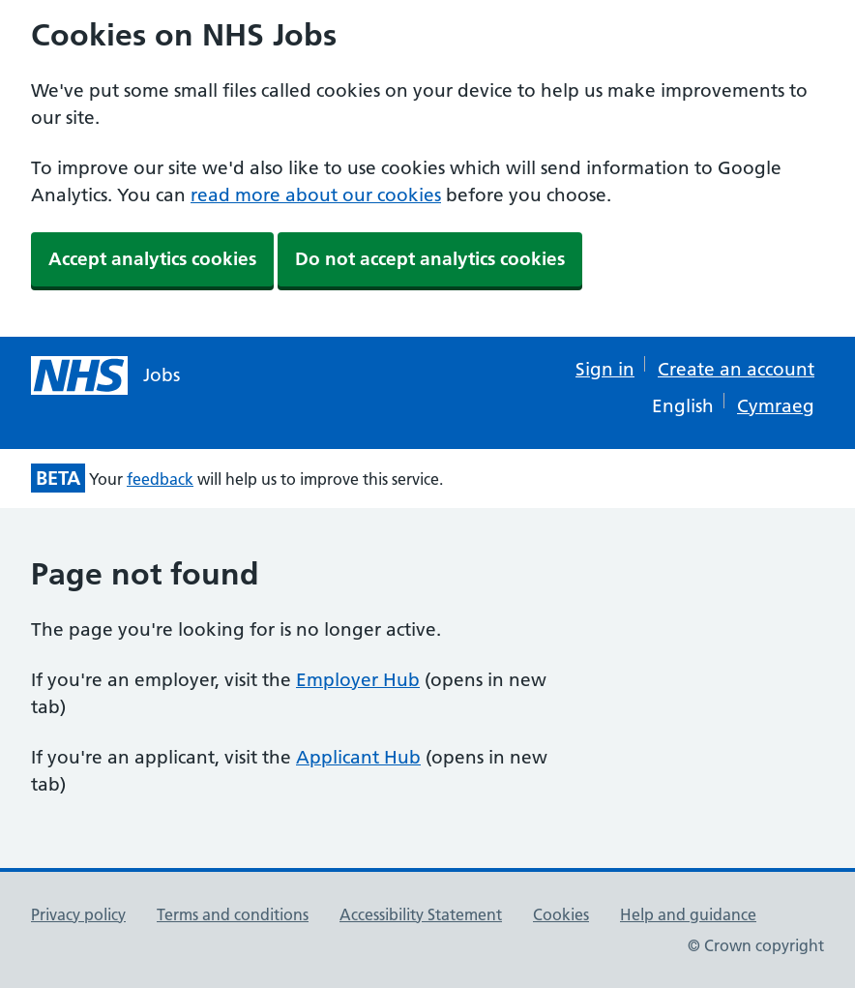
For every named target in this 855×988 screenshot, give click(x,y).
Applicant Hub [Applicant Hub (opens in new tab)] (358, 757)
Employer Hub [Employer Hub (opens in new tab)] (358, 680)
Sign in (604, 369)
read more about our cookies (316, 195)
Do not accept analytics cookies (430, 259)
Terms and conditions (233, 914)
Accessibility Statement (420, 914)
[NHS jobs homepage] (105, 375)
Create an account (736, 369)
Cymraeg (775, 406)
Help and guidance (688, 914)
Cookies (561, 914)
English (683, 406)
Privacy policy (78, 914)
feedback (160, 479)
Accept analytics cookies (152, 259)
